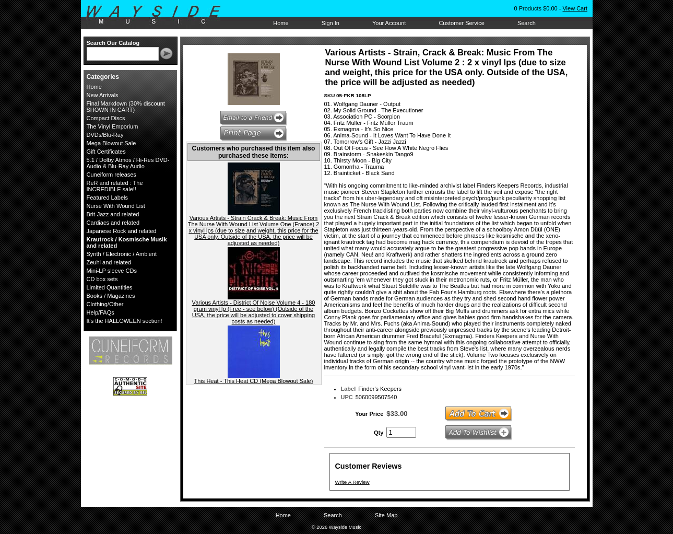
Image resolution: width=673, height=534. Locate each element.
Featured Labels (107, 197)
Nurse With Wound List (116, 206)
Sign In (330, 23)
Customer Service (461, 23)
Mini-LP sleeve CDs (112, 271)
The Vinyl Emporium (112, 126)
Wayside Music (158, 15)
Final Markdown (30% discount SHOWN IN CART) (126, 106)
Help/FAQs (100, 312)
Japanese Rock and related (122, 231)
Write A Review (352, 482)
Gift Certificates (106, 151)
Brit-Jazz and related (113, 214)
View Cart (574, 8)
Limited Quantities (110, 287)
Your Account (389, 23)
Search (526, 23)
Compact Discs (106, 118)
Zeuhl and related (109, 262)
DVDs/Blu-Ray (105, 135)
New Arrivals (103, 95)
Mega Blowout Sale (111, 143)
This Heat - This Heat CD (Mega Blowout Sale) (253, 381)
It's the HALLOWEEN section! (124, 321)
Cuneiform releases (111, 174)
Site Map (386, 515)
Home (280, 23)
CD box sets (102, 279)
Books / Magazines (111, 296)
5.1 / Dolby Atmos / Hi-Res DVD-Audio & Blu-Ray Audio (128, 163)
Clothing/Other (105, 304)
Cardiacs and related (113, 222)
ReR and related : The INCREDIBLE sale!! (115, 186)
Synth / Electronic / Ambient (122, 254)
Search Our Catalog (113, 43)
